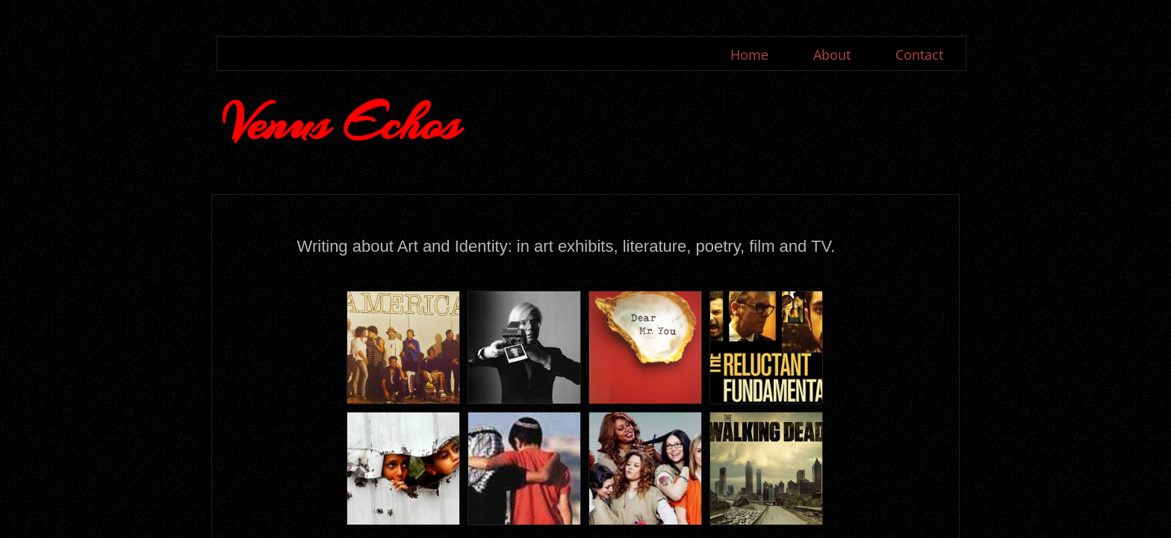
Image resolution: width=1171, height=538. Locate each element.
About (832, 55)
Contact (919, 55)
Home (749, 55)
